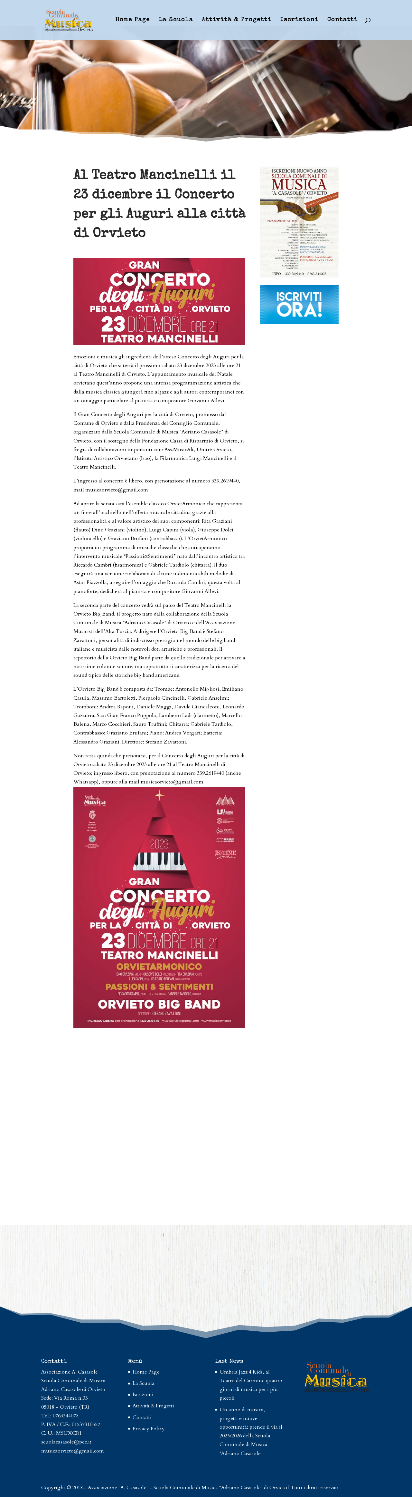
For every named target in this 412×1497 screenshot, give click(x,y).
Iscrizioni (299, 20)
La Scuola (176, 20)
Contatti (342, 20)
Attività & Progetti (237, 20)
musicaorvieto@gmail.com (72, 1450)
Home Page (132, 20)
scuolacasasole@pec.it (66, 1441)
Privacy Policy (149, 1428)
